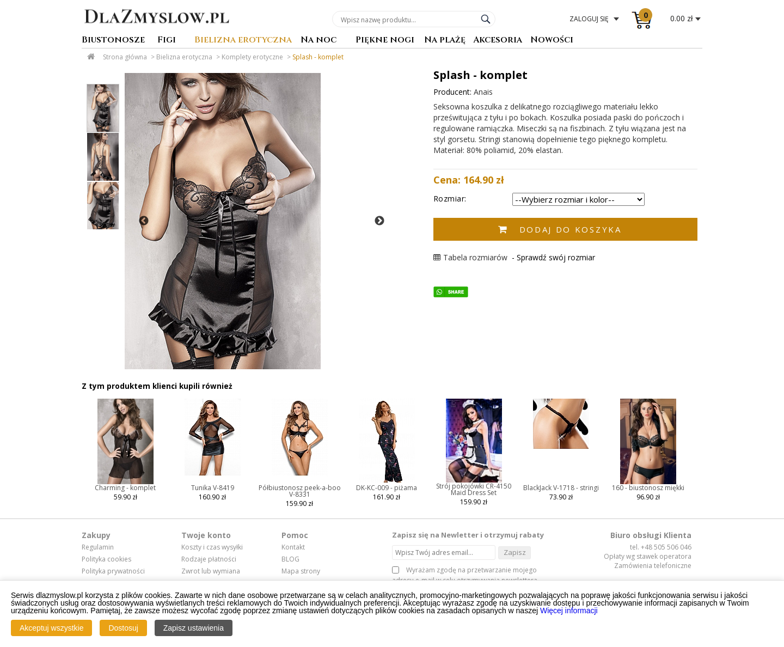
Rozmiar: (450, 198)
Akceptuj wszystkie (51, 628)
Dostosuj (123, 628)
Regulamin (98, 547)
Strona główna (125, 57)
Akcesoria (497, 40)
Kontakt (293, 547)
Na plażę (444, 40)
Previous (143, 221)
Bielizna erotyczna (243, 40)
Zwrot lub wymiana (210, 571)
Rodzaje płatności (208, 559)
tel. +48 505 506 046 (660, 547)
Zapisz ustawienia (193, 628)
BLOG (290, 559)
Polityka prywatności (113, 571)
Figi (166, 40)
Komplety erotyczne (252, 57)
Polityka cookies (106, 559)
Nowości (551, 40)
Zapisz (515, 552)
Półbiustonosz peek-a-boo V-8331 (300, 491)
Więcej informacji (569, 610)
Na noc (318, 40)
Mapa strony (300, 571)
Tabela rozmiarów (470, 257)
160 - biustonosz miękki (648, 487)
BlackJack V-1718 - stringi (561, 487)
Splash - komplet (318, 57)
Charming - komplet (125, 487)
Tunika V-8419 (212, 487)
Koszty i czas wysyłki (212, 547)
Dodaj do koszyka (570, 229)
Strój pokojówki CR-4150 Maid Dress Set (473, 489)
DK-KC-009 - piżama (386, 487)
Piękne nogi (385, 40)
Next (379, 221)
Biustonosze (113, 40)
